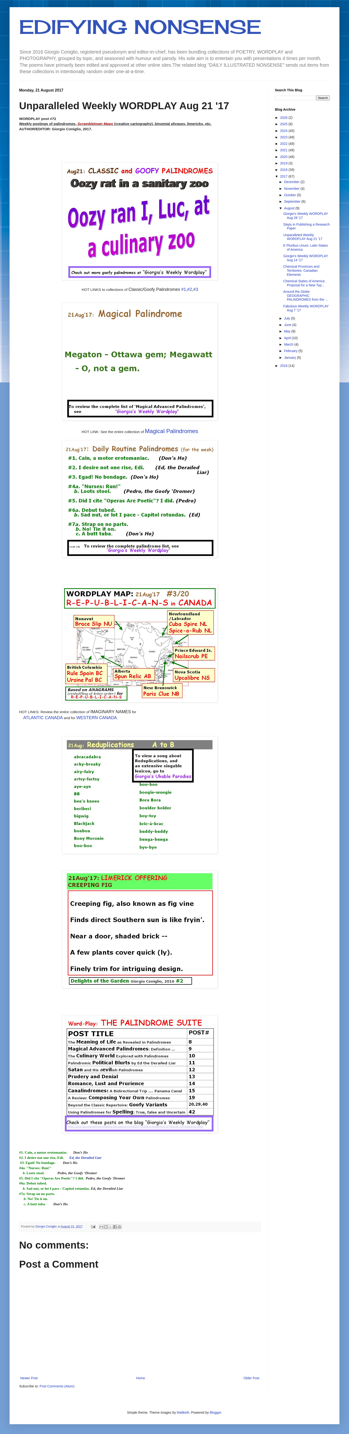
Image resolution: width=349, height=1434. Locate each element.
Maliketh (183, 1412)
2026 (284, 118)
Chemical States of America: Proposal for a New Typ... (304, 283)
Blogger (215, 1412)
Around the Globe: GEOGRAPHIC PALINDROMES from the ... (305, 296)
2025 (284, 124)
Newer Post (29, 1378)
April (288, 338)
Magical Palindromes (171, 431)
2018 (284, 170)
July (287, 318)
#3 (195, 289)
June (288, 325)
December (292, 182)
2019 (284, 163)
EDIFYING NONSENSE (140, 26)
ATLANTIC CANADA (43, 717)
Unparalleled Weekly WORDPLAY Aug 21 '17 (302, 237)
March (289, 344)
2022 (284, 144)
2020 (284, 157)
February (291, 351)
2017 (284, 176)
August (289, 208)
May (287, 331)
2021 (284, 150)
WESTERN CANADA (96, 717)
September (292, 201)
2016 (284, 366)
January (290, 357)
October (290, 195)
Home (140, 1378)
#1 (183, 289)
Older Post (251, 1378)
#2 (189, 289)
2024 (284, 131)
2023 (284, 137)
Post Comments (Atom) (57, 1386)
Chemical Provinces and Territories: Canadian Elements (301, 271)
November (292, 188)
